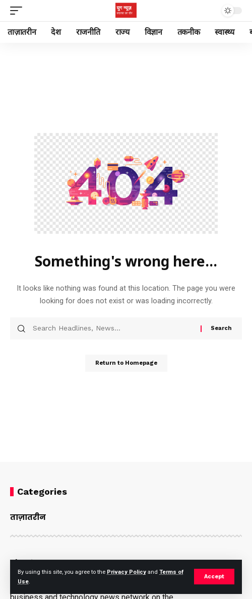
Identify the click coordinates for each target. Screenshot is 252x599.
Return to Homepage (126, 363)
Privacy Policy (126, 572)
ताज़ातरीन (28, 517)
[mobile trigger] (18, 11)
